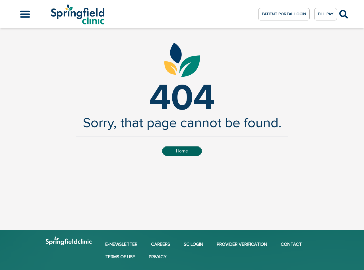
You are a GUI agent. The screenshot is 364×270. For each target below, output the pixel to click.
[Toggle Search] (343, 14)
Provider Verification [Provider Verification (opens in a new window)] (242, 244)
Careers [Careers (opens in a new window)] (160, 244)
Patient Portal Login (284, 14)
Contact (291, 244)
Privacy (157, 257)
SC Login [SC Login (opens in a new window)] (193, 244)
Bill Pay (325, 14)
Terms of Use (120, 257)
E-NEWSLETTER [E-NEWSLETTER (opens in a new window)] (121, 244)
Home (182, 151)
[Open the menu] (25, 14)
